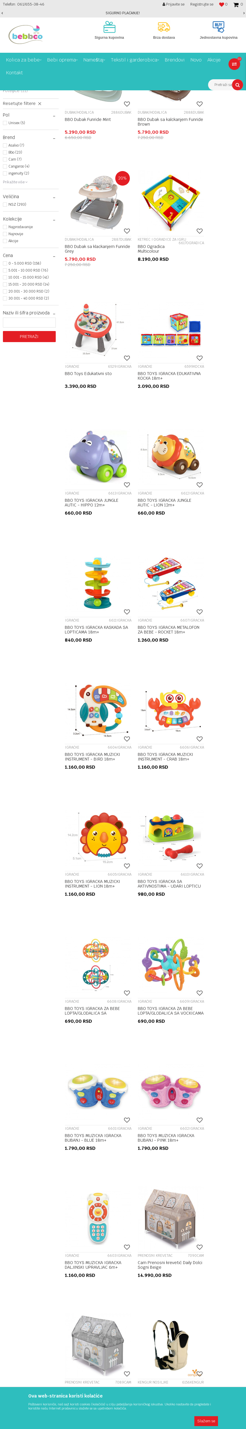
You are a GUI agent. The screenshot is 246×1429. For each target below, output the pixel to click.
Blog (89, 1145)
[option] (123, 13)
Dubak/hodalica (22, 125)
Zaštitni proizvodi (23, 174)
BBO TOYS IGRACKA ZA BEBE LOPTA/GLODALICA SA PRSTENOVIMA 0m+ (214, 666)
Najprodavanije (20, 317)
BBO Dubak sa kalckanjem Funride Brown (151, 200)
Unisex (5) (16, 213)
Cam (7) (15, 249)
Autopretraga (181, 105)
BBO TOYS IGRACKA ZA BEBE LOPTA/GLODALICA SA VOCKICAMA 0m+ (91, 781)
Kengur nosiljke (22, 168)
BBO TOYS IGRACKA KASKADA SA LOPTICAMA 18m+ (211, 434)
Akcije (13, 331)
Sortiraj (207, 105)
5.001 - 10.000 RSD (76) (28, 360)
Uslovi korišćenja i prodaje (192, 1113)
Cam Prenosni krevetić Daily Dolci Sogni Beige (153, 894)
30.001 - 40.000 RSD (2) (28, 388)
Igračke (15, 132)
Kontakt (92, 1139)
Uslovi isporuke (182, 1139)
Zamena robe (180, 1158)
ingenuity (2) (18, 263)
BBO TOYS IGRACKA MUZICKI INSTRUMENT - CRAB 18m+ (210, 550)
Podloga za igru (23, 151)
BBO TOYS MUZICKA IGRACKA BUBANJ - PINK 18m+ (211, 781)
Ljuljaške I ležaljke (24, 144)
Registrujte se (201, 4)
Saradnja (93, 1126)
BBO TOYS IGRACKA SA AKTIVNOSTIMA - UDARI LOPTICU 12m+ (149, 666)
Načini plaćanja (181, 1145)
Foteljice (15, 181)
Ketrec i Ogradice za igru (27, 159)
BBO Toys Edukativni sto (149, 314)
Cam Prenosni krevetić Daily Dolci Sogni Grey (215, 894)
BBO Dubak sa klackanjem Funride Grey (213, 200)
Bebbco (9, 94)
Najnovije (15, 324)
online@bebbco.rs (20, 1224)
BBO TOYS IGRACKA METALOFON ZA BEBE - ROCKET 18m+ (86, 550)
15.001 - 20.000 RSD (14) (28, 374)
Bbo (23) (15, 242)
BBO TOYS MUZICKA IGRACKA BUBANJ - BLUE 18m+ (150, 781)
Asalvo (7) (16, 235)
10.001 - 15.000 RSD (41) (28, 367)
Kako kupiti (177, 1177)
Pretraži (29, 427)
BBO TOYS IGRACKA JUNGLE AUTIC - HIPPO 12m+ (91, 432)
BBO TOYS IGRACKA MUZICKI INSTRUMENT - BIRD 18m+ (149, 550)
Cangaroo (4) (18, 256)
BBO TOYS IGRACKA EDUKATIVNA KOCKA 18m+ (213, 316)
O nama (92, 1113)
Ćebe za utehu (202, 1007)
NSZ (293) (17, 294)
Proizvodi (27, 94)
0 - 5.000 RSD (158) (24, 353)
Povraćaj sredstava (186, 1126)
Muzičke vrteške (23, 138)
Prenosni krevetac (25, 119)
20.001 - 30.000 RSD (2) (28, 381)
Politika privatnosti (185, 1152)
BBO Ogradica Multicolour (78, 316)
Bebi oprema (50, 94)
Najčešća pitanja (183, 1171)
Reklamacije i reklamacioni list (196, 1120)
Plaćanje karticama (185, 1165)
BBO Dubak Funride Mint (88, 198)
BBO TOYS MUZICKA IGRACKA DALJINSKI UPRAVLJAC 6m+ (84, 897)
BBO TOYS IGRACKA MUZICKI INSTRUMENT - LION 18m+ (87, 666)
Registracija (96, 1133)
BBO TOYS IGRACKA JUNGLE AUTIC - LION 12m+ (153, 432)
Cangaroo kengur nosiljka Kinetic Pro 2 (89, 1010)
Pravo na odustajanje (187, 1133)
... (153, 1061)
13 (165, 1061)
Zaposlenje (96, 1120)
